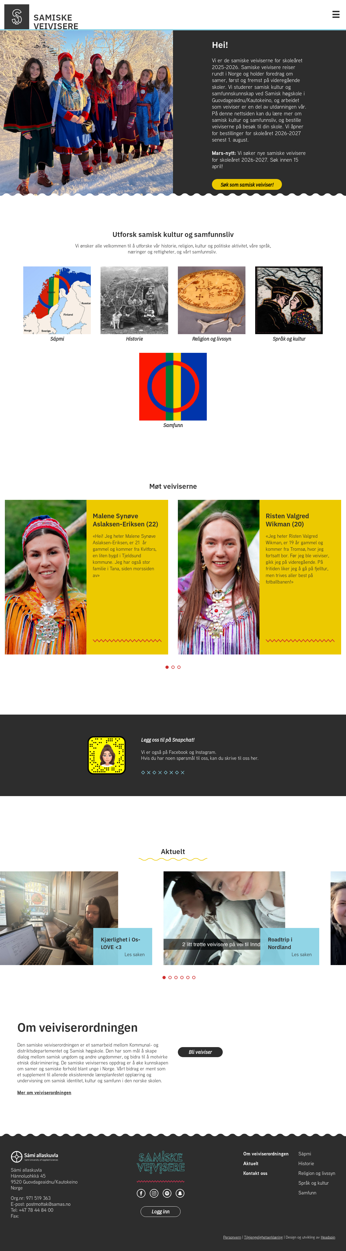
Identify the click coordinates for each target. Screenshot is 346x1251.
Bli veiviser (200, 1051)
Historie (306, 1164)
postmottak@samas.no (48, 1204)
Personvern (232, 1237)
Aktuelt (250, 1164)
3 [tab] (179, 667)
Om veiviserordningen (266, 1154)
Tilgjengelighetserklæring (263, 1237)
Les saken (135, 954)
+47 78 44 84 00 (36, 1210)
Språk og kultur (313, 1183)
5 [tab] (187, 977)
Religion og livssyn (316, 1173)
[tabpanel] (86, 577)
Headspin (328, 1237)
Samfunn (307, 1193)
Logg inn (160, 1211)
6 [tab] (193, 977)
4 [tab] (182, 977)
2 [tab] (173, 667)
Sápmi (304, 1154)
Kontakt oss (255, 1173)
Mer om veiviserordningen (44, 1092)
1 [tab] (167, 667)
